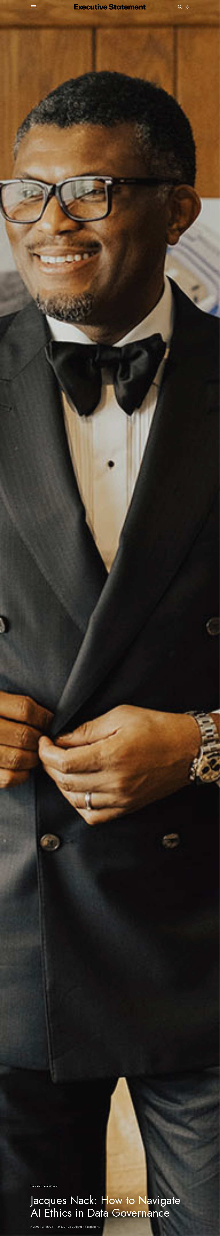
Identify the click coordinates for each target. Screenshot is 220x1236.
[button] (187, 7)
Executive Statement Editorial (78, 1227)
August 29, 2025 (42, 1227)
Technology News (44, 1186)
